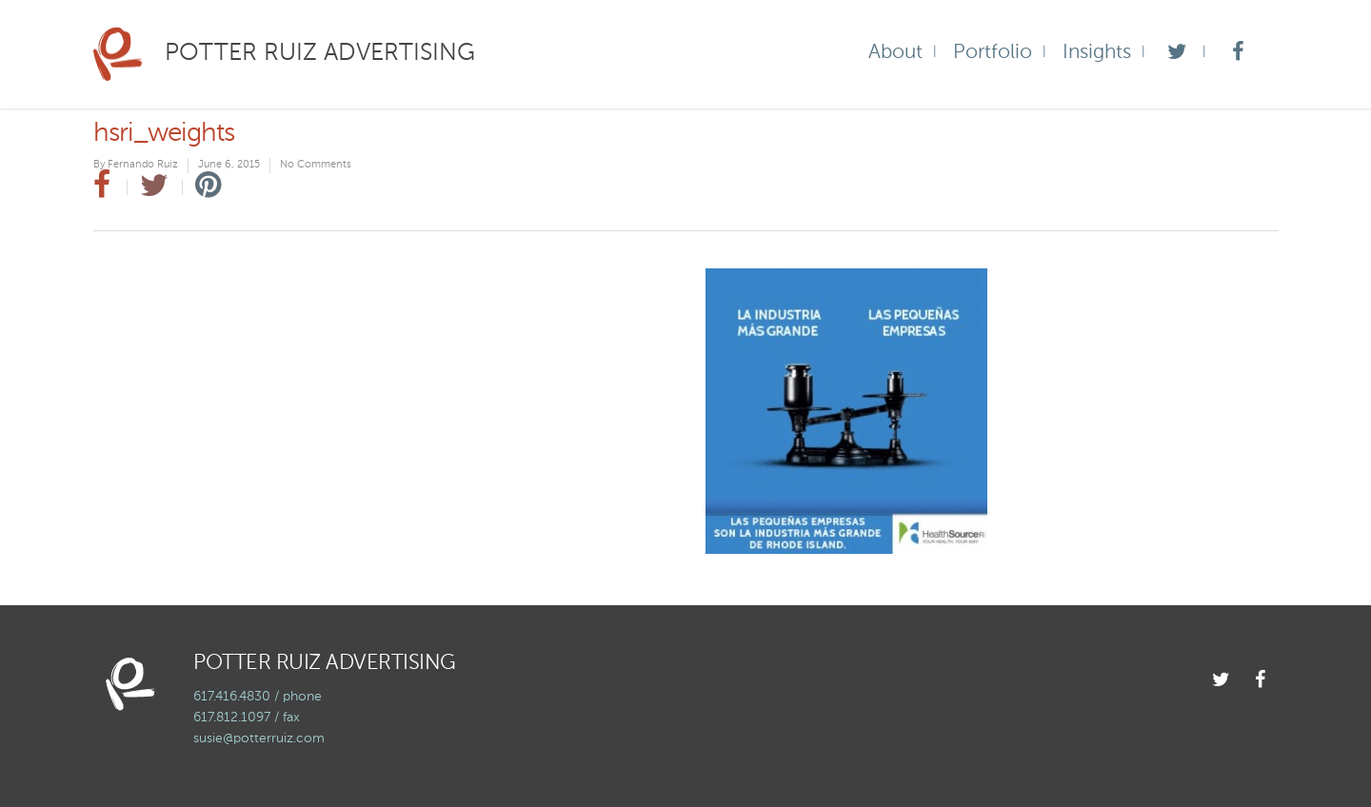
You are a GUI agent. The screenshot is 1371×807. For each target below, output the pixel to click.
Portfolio (992, 53)
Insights (1097, 53)
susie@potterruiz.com (259, 738)
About (895, 53)
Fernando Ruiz (143, 165)
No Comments (315, 165)
